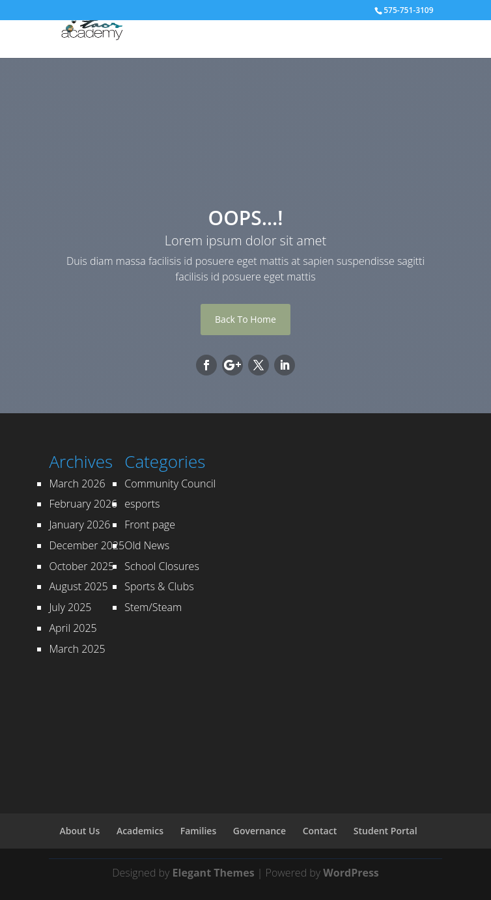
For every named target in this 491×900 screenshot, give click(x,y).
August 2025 (78, 586)
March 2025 (77, 649)
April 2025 (72, 628)
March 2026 (77, 483)
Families (198, 831)
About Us (79, 831)
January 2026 (79, 524)
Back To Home (245, 319)
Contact (320, 831)
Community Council (170, 483)
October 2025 (81, 566)
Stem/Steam (153, 607)
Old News (146, 545)
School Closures (161, 566)
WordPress (350, 873)
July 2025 (70, 607)
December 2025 (86, 545)
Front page (149, 524)
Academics (140, 831)
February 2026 (83, 504)
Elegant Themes (214, 873)
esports (142, 504)
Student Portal (385, 831)
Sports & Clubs (158, 586)
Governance (259, 831)
